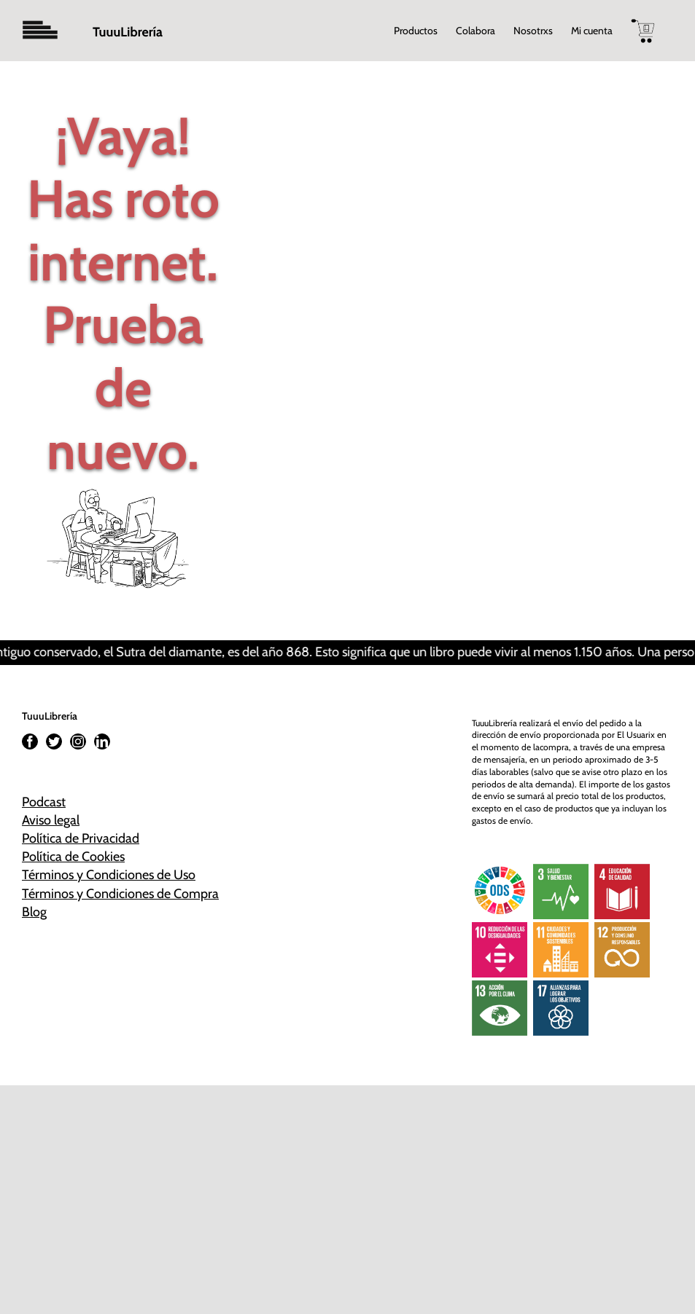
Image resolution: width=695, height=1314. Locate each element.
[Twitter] (54, 741)
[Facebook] (30, 741)
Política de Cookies (73, 857)
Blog (34, 912)
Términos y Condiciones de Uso (108, 875)
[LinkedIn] (102, 741)
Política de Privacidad (80, 838)
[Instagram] (78, 741)
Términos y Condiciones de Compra (120, 894)
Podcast (44, 802)
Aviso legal (50, 820)
